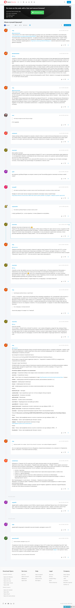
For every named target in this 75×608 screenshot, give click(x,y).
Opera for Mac (7, 578)
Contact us (66, 584)
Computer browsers (7, 574)
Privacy (51, 576)
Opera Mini (6, 592)
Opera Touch (7, 594)
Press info (66, 576)
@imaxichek (15, 247)
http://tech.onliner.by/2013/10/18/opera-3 (41, 40)
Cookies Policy (52, 578)
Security (51, 574)
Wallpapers (24, 578)
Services (24, 571)
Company (67, 571)
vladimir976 (15, 206)
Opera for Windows (8, 576)
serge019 (14, 502)
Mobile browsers (6, 587)
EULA (50, 580)
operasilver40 (15, 538)
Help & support (39, 574)
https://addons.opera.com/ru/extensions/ (22, 423)
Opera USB (6, 584)
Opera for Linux (7, 580)
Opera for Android (8, 590)
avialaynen (14, 133)
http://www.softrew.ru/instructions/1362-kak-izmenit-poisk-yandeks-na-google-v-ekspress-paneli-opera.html (38, 195)
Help (36, 571)
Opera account (25, 576)
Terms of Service (53, 582)
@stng (13, 56)
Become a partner (68, 582)
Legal (51, 571)
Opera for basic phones (9, 596)
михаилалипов (15, 53)
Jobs (65, 578)
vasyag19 (14, 187)
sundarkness (15, 460)
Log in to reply (67, 25)
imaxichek (14, 150)
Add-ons (24, 574)
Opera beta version (8, 582)
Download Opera (38, 12)
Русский (7, 25)
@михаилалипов (16, 33)
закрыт (55, 549)
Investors (66, 580)
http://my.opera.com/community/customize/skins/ (51, 377)
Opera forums (38, 578)
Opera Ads (24, 580)
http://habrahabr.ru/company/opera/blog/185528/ (24, 36)
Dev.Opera (37, 580)
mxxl (13, 115)
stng (13, 30)
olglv (13, 524)
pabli (13, 171)
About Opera (67, 574)
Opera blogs (38, 576)
